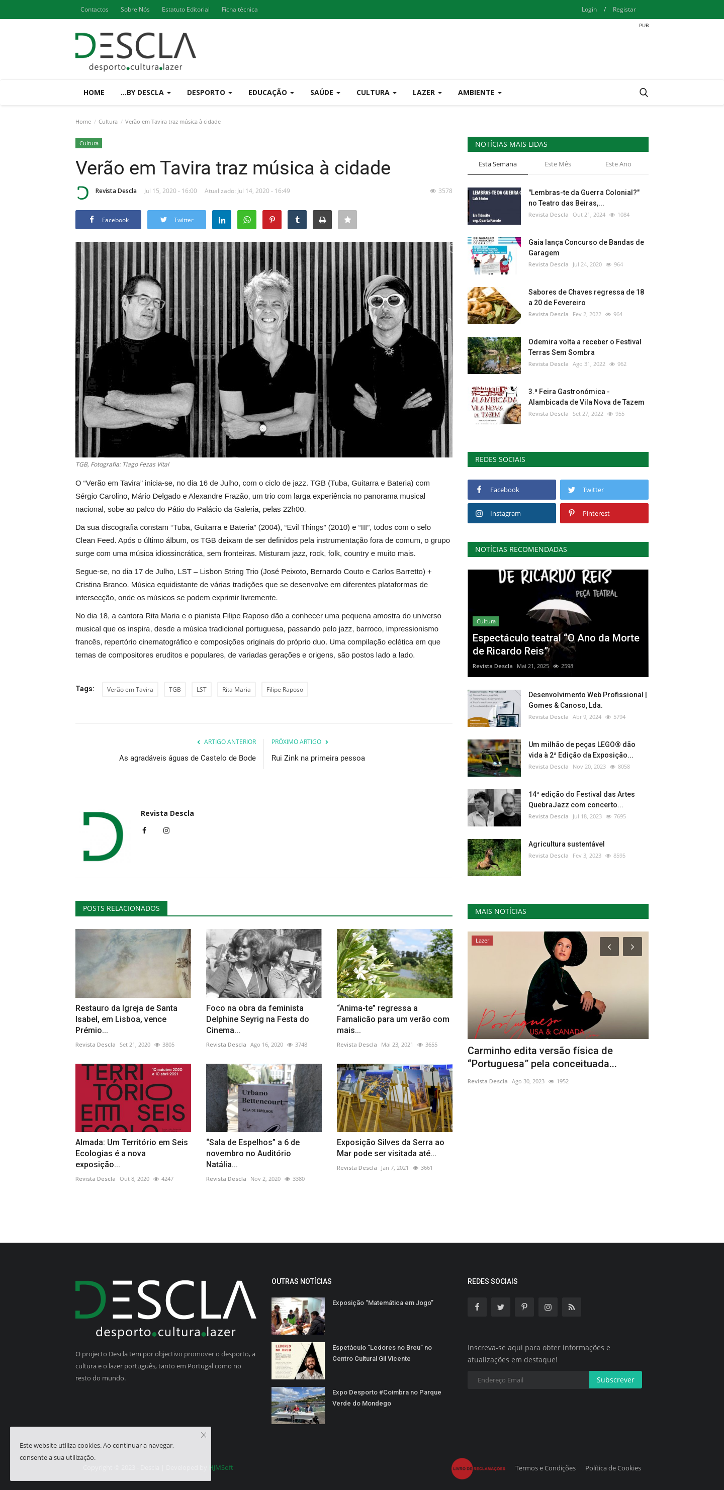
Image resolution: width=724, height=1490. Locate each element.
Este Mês (558, 163)
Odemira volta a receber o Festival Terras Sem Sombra (585, 347)
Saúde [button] (325, 92)
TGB (175, 689)
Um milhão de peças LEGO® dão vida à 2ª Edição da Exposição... (582, 749)
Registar (624, 9)
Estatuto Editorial (186, 9)
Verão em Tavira (130, 689)
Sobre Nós (135, 9)
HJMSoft (221, 1467)
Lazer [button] (427, 92)
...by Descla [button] (146, 92)
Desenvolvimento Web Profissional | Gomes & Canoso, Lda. (587, 700)
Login (589, 9)
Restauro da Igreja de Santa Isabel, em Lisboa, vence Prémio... (126, 1019)
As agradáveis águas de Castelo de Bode (187, 758)
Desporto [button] (209, 92)
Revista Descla (106, 192)
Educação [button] (271, 92)
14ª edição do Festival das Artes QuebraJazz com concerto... (581, 799)
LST (202, 689)
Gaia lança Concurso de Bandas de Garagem (586, 247)
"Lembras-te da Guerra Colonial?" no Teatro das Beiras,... (584, 198)
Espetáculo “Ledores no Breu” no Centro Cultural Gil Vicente (382, 1353)
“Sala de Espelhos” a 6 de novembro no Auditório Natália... (253, 1153)
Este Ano (618, 163)
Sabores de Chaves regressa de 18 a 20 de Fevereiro (586, 297)
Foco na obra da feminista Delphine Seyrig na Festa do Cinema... (257, 1019)
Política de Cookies (613, 1467)
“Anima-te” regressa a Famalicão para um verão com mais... (393, 1019)
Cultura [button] (376, 92)
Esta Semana (498, 163)
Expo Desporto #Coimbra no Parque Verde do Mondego (386, 1397)
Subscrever (616, 1379)
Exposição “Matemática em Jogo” (382, 1303)
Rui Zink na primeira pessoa (318, 758)
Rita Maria (236, 689)
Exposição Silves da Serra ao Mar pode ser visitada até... (390, 1148)
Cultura (108, 121)
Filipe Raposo (284, 689)
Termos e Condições (545, 1467)
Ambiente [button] (480, 92)
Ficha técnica (240, 9)
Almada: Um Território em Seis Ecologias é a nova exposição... (131, 1153)
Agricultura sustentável (566, 844)
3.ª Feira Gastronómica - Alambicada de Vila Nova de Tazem (586, 397)
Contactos (94, 9)
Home (94, 92)
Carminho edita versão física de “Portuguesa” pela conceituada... (542, 1057)
